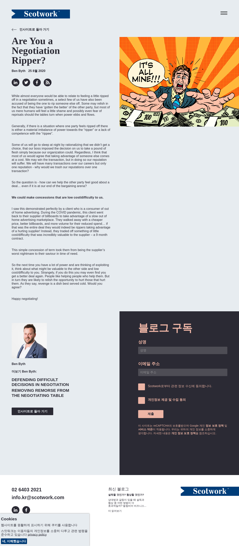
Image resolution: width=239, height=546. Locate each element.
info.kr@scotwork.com (38, 497)
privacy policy (37, 534)
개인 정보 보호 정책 (183, 433)
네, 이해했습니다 (14, 541)
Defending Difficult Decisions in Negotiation (40, 382)
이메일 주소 (149, 363)
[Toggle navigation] (224, 13)
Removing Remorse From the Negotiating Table (40, 392)
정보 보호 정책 (215, 425)
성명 (142, 342)
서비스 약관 (145, 429)
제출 (151, 414)
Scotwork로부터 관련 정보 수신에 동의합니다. (180, 386)
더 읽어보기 (115, 510)
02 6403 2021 (27, 489)
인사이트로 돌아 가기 (30, 30)
